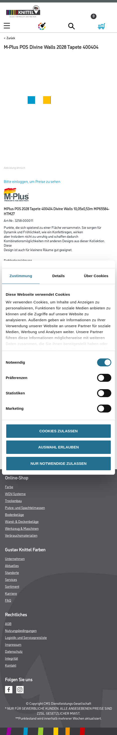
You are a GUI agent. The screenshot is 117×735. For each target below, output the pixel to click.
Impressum (13, 644)
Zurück (10, 38)
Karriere (11, 593)
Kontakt (10, 665)
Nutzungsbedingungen (21, 630)
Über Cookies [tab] (96, 276)
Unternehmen (15, 558)
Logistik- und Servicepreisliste (26, 637)
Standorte (12, 572)
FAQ (8, 600)
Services (11, 579)
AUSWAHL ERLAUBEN (58, 447)
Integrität (11, 658)
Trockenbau (13, 500)
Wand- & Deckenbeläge (22, 521)
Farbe (9, 486)
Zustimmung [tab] (20, 276)
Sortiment (12, 586)
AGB (8, 623)
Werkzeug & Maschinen (22, 528)
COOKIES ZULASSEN (58, 431)
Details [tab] (58, 276)
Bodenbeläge (14, 514)
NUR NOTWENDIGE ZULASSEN (59, 463)
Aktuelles (12, 565)
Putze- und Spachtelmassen (25, 507)
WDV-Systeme (15, 493)
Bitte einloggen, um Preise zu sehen (32, 181)
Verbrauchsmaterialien (21, 535)
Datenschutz (14, 651)
